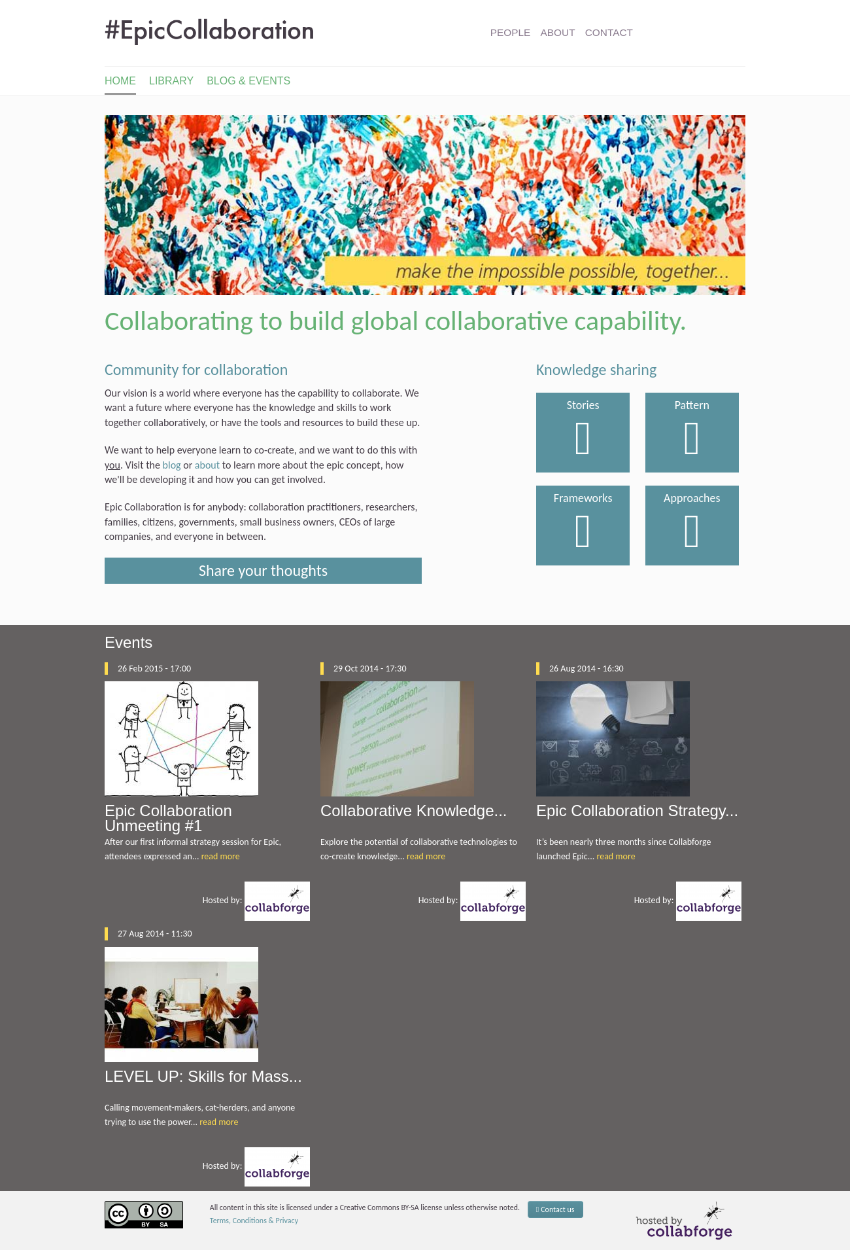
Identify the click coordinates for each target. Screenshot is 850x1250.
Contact (609, 32)
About (558, 32)
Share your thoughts (263, 570)
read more (220, 856)
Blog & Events (248, 80)
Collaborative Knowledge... (413, 810)
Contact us (555, 1209)
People (510, 32)
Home (120, 80)
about (207, 465)
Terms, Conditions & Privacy (254, 1220)
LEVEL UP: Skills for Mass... (203, 1076)
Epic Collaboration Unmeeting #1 (168, 818)
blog (172, 465)
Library (171, 80)
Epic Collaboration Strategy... (637, 810)
